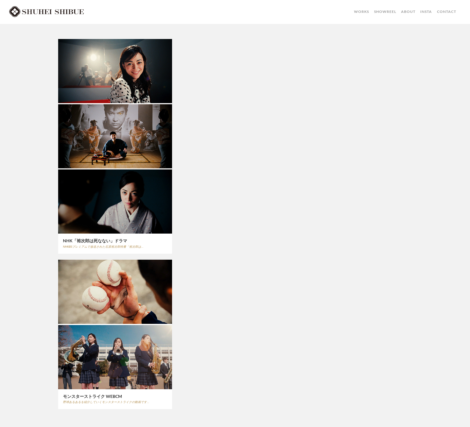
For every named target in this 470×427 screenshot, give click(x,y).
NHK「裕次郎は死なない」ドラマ (95, 240)
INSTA (426, 11)
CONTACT (446, 11)
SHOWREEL (385, 11)
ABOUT (408, 11)
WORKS (361, 11)
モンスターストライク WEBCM (92, 396)
